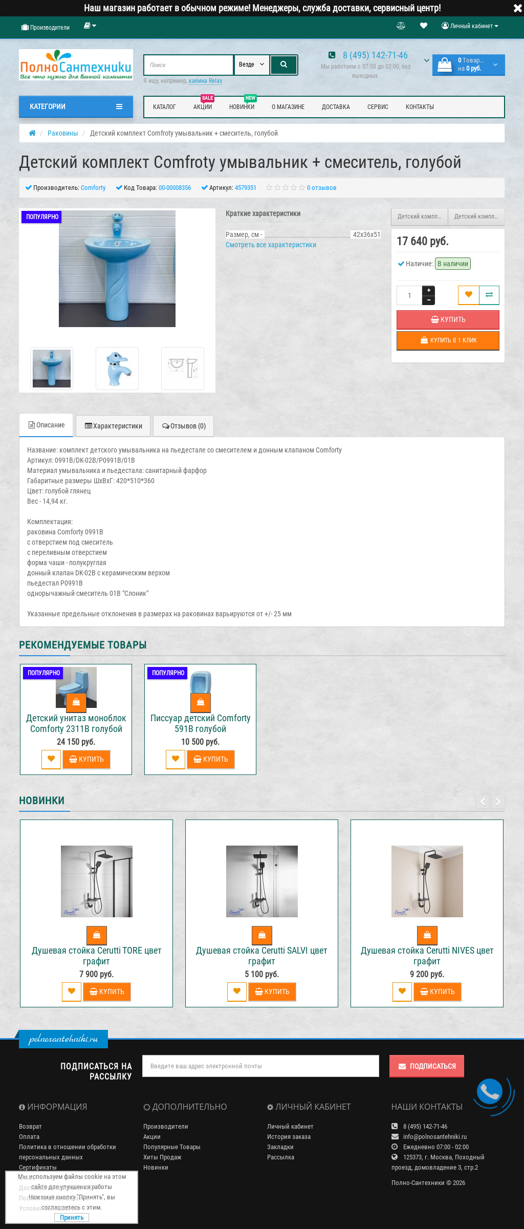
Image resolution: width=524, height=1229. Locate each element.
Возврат (30, 1126)
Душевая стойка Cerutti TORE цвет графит (97, 955)
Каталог (164, 107)
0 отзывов (322, 187)
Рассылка (280, 1157)
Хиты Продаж (162, 1157)
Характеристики (113, 426)
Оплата (29, 1136)
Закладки (280, 1147)
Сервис (377, 107)
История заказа (289, 1136)
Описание (46, 425)
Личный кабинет (290, 1126)
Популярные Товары (172, 1147)
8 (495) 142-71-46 (375, 55)
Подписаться (427, 1066)
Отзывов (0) (183, 426)
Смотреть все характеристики (271, 245)
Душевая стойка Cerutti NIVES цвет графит (427, 955)
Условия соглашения (48, 1208)
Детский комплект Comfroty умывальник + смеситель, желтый (479, 216)
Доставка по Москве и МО (56, 1188)
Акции (203, 105)
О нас (26, 1177)
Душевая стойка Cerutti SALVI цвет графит (262, 955)
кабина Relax (205, 80)
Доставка (336, 107)
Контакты (420, 107)
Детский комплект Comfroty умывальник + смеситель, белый (423, 216)
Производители (45, 27)
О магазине (288, 107)
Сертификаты (38, 1167)
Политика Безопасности (53, 1198)
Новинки (243, 105)
